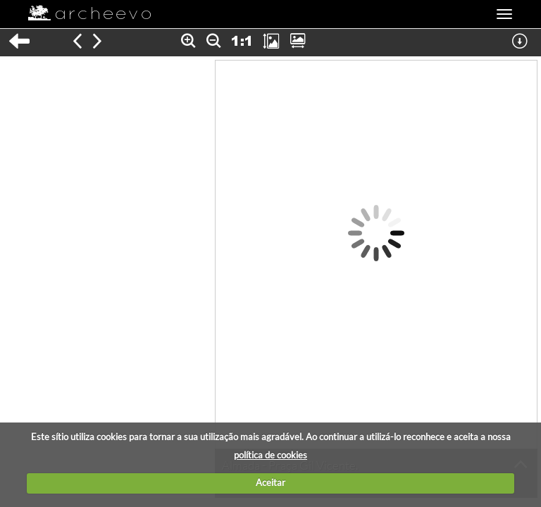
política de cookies (270, 455)
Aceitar (270, 482)
